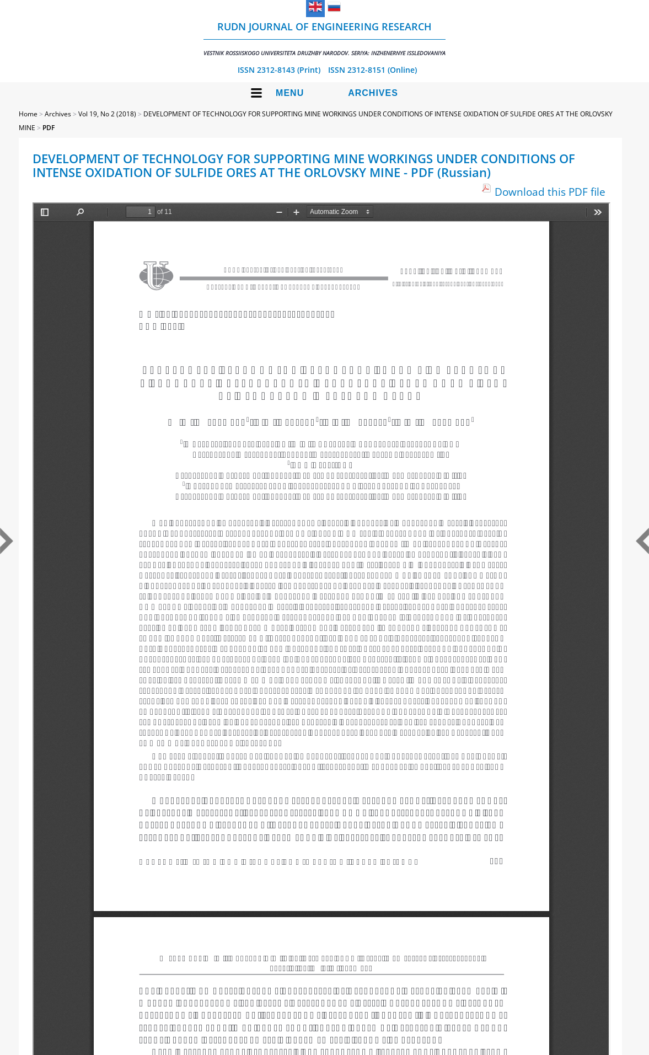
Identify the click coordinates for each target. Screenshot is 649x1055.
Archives (373, 93)
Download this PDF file (550, 191)
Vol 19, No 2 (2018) (107, 114)
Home (28, 114)
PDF (48, 127)
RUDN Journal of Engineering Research (324, 38)
